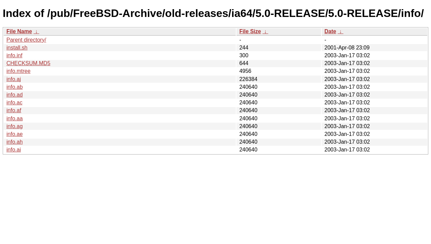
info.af (13, 110)
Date (330, 31)
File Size (250, 31)
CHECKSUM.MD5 (28, 63)
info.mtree (18, 71)
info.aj (13, 79)
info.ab (14, 87)
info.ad (14, 95)
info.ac (14, 102)
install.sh (16, 47)
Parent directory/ (26, 40)
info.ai (13, 149)
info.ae (14, 134)
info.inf (14, 55)
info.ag (14, 126)
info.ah (14, 142)
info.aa (14, 118)
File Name (19, 31)
